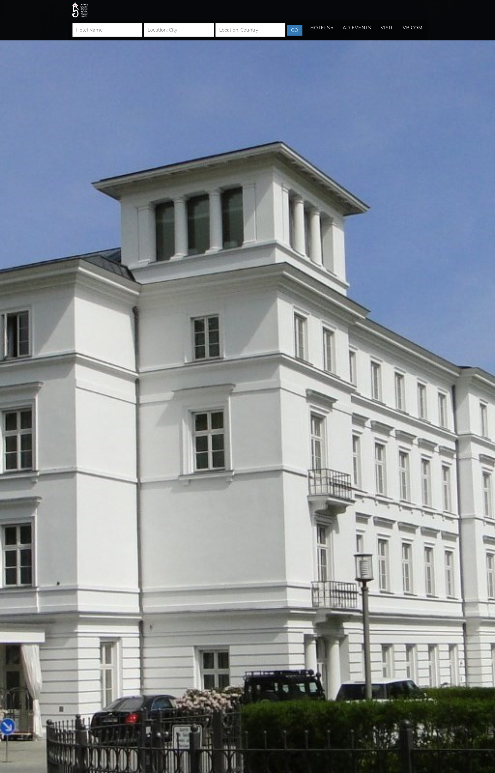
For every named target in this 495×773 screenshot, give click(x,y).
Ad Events (357, 34)
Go (294, 36)
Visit (387, 34)
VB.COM (413, 34)
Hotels (321, 34)
